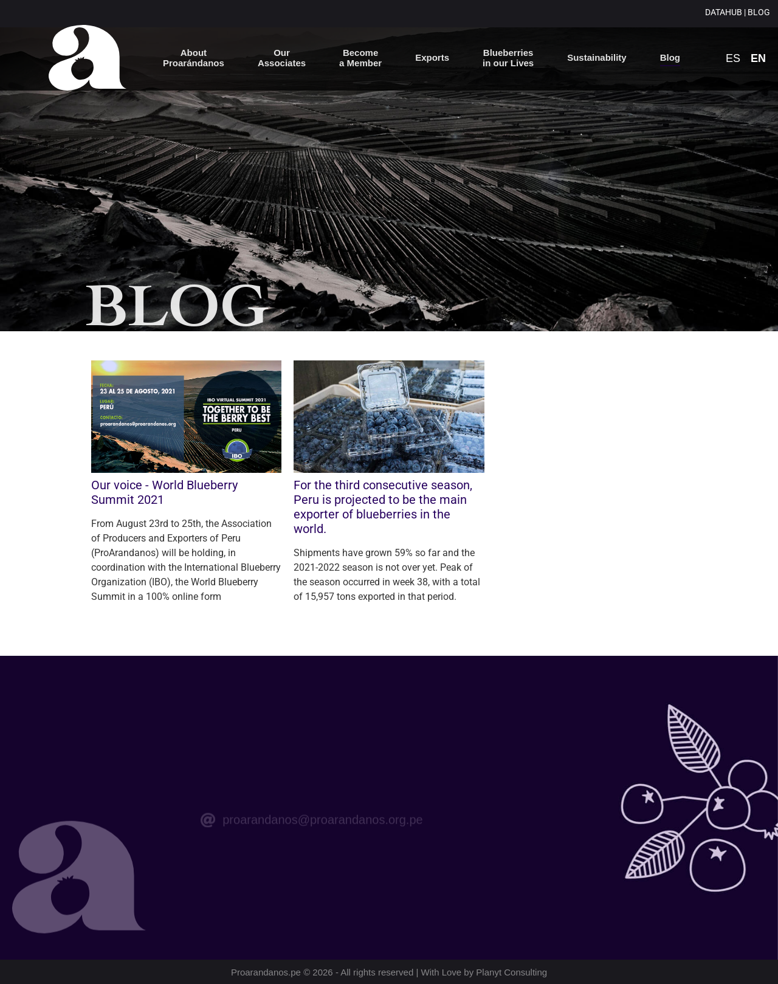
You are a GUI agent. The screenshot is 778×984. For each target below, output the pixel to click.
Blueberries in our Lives (508, 57)
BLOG (760, 12)
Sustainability (597, 57)
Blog (670, 57)
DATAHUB (723, 12)
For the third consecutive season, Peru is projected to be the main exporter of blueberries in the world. (383, 507)
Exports (432, 57)
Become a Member (360, 57)
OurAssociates (282, 57)
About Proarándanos (193, 57)
